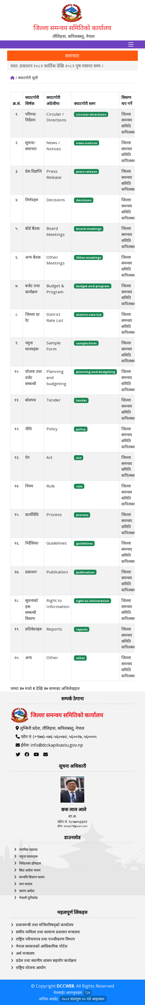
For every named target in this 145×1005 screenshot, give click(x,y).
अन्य (28, 657)
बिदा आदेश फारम (30, 870)
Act (49, 457)
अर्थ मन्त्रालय (25, 953)
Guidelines (56, 543)
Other (52, 657)
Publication (57, 571)
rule (79, 486)
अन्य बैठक (33, 257)
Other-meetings (88, 257)
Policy (52, 428)
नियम (29, 485)
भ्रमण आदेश (26, 890)
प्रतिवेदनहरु (33, 629)
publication (85, 572)
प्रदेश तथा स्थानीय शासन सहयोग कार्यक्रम (46, 960)
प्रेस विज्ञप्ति (33, 171)
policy (81, 429)
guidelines (84, 543)
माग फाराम (25, 883)
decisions (83, 200)
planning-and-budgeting (95, 372)
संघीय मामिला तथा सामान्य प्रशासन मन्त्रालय (48, 931)
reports (81, 629)
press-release (86, 171)
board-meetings (89, 229)
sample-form (86, 343)
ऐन (27, 457)
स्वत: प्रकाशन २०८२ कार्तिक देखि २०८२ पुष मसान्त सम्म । (57, 66)
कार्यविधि (31, 514)
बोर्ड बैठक (32, 228)
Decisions (55, 199)
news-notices (86, 143)
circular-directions (91, 114)
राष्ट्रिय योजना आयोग (31, 967)
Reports (54, 629)
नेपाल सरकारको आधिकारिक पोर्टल (41, 946)
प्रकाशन (31, 571)
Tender (53, 400)
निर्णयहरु (31, 199)
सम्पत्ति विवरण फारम (32, 877)
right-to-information (92, 601)
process (82, 515)
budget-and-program (92, 286)
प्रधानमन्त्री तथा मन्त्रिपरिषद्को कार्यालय (44, 924)
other (80, 658)
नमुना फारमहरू (28, 856)
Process (54, 514)
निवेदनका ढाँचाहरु (30, 863)
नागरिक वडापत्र (28, 849)
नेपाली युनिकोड (28, 897)
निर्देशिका (31, 543)
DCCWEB (65, 986)
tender (81, 400)
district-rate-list (89, 315)
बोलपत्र (30, 400)
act (78, 458)
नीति (28, 428)
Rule (50, 485)
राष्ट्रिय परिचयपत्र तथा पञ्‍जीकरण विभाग (45, 939)
